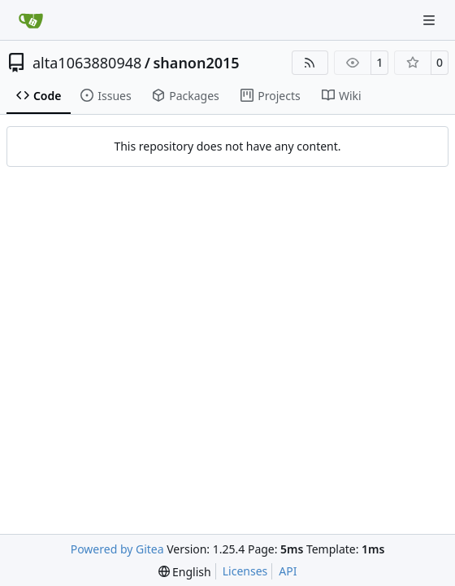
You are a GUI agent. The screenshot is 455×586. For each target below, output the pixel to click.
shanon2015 (197, 63)
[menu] (184, 571)
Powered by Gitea (117, 549)
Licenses (245, 571)
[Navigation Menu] (430, 20)
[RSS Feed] (310, 62)
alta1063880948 (86, 63)
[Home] (31, 20)
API (288, 571)
